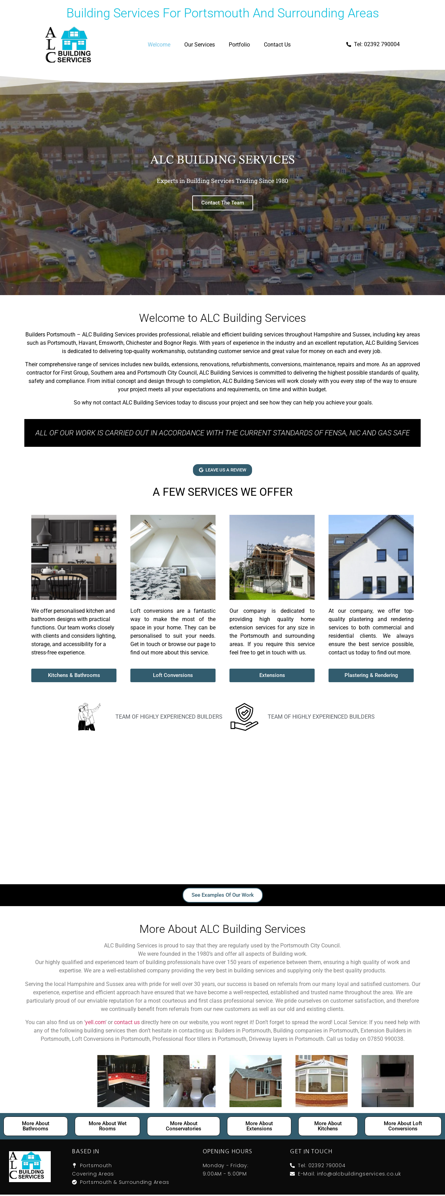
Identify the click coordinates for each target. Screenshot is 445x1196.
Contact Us (277, 44)
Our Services (199, 44)
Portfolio (239, 44)
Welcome (159, 44)
